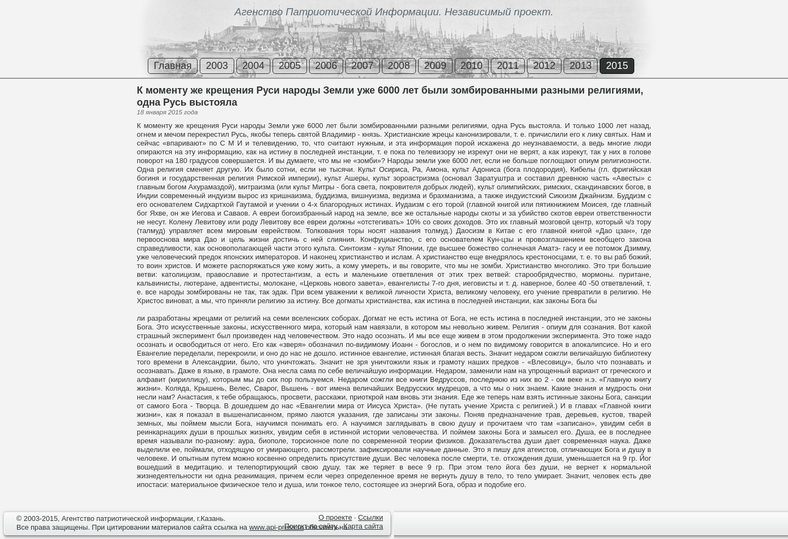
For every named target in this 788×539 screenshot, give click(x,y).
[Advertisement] (65, 125)
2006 (326, 65)
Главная (173, 65)
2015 (617, 65)
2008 (399, 65)
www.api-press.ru (276, 527)
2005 (289, 65)
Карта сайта (363, 526)
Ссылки (370, 517)
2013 (581, 65)
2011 (508, 65)
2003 (217, 65)
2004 (253, 65)
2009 (435, 65)
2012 (544, 65)
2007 (362, 65)
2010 (472, 65)
